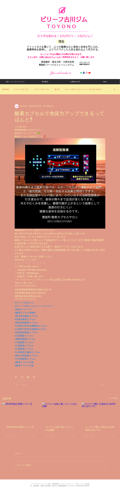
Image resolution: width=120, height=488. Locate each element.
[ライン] (81, 73)
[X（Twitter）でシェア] (22, 377)
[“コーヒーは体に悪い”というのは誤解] (60, 413)
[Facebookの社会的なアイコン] (84, 73)
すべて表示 (113, 398)
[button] (114, 89)
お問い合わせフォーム (49, 57)
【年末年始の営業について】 (20, 427)
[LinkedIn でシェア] (28, 377)
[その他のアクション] (103, 106)
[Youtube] (89, 73)
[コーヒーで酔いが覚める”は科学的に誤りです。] (99, 413)
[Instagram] (87, 73)
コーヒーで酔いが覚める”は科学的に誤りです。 (99, 428)
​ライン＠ (31, 57)
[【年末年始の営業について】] (20, 413)
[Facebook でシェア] (16, 377)
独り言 (57, 89)
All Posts (5, 89)
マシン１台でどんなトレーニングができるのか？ (83, 89)
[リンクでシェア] (34, 377)
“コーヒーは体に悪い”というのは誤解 (59, 428)
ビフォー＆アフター (21, 89)
